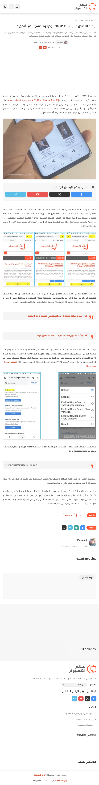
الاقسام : (92, 685)
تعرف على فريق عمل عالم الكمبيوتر (80, 713)
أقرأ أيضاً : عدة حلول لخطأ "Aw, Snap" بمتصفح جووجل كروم (62, 336)
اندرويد (77, 20)
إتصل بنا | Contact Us (86, 719)
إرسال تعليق (87, 577)
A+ (45, 47)
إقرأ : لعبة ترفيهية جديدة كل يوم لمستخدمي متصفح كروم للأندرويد (57, 316)
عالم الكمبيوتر (39, 775)
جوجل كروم (69, 515)
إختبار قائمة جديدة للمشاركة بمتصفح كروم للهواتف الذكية (33, 100)
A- (41, 47)
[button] (82, 527)
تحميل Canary (10, 362)
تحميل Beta (91, 366)
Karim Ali (60, 42)
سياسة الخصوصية (87, 725)
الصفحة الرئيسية (90, 20)
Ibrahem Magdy (60, 780)
